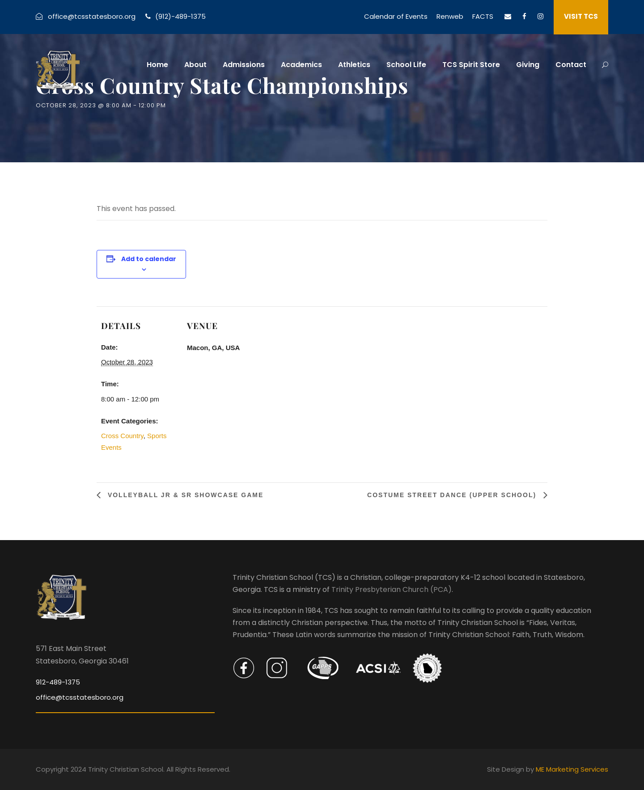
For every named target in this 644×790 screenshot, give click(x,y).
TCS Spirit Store (471, 64)
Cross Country (122, 435)
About (195, 64)
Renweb (449, 16)
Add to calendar (148, 258)
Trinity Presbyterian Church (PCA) (391, 589)
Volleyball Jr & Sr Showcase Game (184, 495)
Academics (301, 64)
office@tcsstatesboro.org (92, 16)
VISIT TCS (581, 16)
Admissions (244, 64)
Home (157, 64)
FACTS (482, 16)
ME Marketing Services (572, 769)
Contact (570, 64)
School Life (406, 64)
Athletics (354, 64)
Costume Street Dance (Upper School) (453, 495)
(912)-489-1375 (180, 16)
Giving (527, 64)
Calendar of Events (396, 16)
